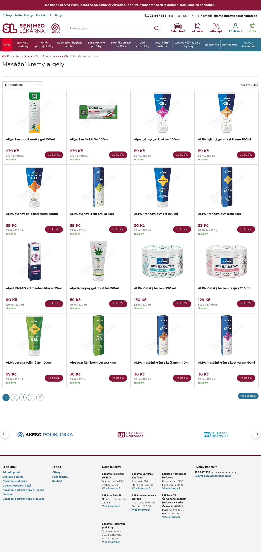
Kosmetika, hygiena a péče (23, 56)
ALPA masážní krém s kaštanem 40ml (161, 362)
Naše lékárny (24, 15)
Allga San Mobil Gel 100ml (89, 139)
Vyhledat (158, 28)
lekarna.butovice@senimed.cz (213, 476)
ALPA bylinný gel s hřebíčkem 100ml (224, 139)
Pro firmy (56, 15)
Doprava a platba (12, 477)
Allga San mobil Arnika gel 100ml (30, 139)
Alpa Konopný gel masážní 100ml (94, 288)
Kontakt (41, 15)
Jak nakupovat (11, 472)
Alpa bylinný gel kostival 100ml (157, 139)
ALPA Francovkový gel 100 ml (156, 214)
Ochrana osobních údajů (16, 486)
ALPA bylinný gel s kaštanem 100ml (32, 214)
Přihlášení (235, 28)
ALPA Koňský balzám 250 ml (155, 288)
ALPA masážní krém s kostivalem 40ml (226, 362)
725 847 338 (202, 472)
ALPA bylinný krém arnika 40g (92, 214)
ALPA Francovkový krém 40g (219, 214)
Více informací (111, 488)
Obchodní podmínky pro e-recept (23, 490)
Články (7, 15)
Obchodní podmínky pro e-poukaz (23, 499)
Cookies (7, 494)
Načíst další (248, 396)
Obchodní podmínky (14, 481)
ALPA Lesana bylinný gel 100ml (29, 362)
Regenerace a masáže (56, 56)
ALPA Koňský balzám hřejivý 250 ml (224, 288)
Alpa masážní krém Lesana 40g (93, 362)
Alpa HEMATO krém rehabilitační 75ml (34, 288)
